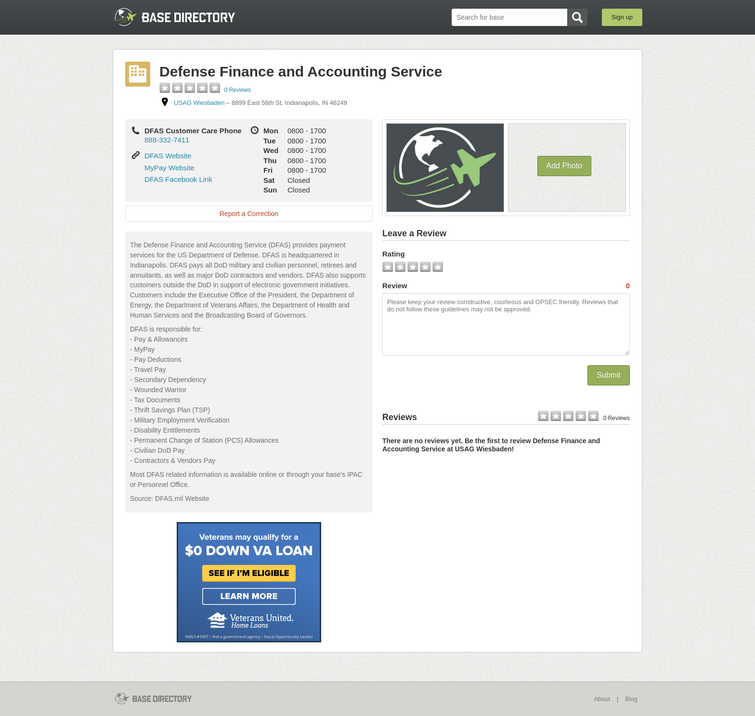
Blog (631, 699)
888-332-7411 (166, 140)
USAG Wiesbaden (199, 102)
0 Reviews (237, 90)
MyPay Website (169, 168)
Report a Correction (249, 213)
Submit (609, 375)
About (602, 699)
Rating (393, 254)
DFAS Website (167, 156)
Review (506, 285)
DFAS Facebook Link (178, 179)
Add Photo (565, 166)
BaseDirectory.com (183, 17)
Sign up (622, 17)
